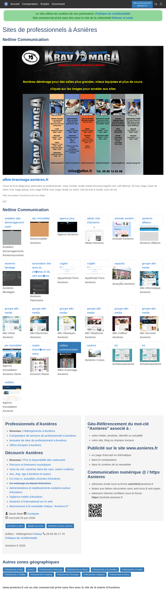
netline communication (69, 347)
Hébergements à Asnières (39, 430)
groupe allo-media (149, 265)
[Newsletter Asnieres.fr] (155, 4)
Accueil (14, 3)
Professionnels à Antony (119, 575)
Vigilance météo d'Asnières (25, 496)
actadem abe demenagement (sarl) (14, 222)
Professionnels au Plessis (77, 570)
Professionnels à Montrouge (50, 570)
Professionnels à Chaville (132, 570)
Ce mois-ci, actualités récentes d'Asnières (34, 478)
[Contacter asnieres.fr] (161, 4)
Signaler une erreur (35, 526)
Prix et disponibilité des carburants (44, 459)
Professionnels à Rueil (14, 570)
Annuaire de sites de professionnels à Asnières (38, 440)
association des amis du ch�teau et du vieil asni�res (41, 269)
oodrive (91, 345)
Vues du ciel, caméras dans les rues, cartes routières (41, 469)
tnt (116, 345)
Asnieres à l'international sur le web (31, 501)
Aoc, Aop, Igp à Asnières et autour (30, 473)
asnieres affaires (147, 220)
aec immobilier (41, 218)
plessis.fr (31, 570)
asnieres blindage (10, 265)
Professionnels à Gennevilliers (105, 570)
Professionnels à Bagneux (94, 575)
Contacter (33, 513)
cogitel (64, 263)
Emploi (45, 3)
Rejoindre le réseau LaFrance (60, 526)
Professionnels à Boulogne (68, 575)
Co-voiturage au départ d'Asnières (30, 483)
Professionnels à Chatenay (41, 575)
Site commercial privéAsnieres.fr (142, 4)
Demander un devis (15, 526)
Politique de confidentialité (112, 13)
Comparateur (30, 3)
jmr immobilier (13, 345)
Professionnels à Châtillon (15, 575)
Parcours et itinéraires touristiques (30, 464)
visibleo (9, 382)
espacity (120, 263)
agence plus (67, 218)
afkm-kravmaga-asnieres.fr (26, 180)
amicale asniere (124, 218)
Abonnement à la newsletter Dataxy (39, 506)
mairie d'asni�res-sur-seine (42, 349)
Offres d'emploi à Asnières (25, 445)
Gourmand (58, 3)
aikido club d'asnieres (93, 220)
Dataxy (38, 533)
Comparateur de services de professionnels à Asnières (42, 435)
